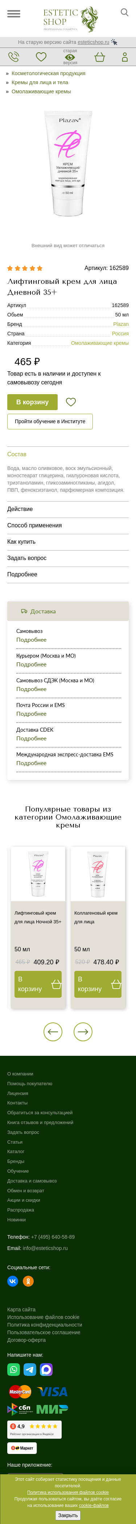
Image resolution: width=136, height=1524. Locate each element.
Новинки (16, 1219)
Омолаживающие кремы (41, 91)
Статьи (14, 1142)
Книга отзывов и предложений (40, 1122)
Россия (120, 333)
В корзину (32, 402)
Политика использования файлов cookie (68, 1492)
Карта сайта (21, 1309)
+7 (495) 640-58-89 (53, 1237)
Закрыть (68, 1515)
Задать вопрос (23, 1132)
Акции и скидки (23, 1200)
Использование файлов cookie (43, 1317)
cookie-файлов (94, 1505)
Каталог (15, 1151)
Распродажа (20, 1210)
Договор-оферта (26, 1340)
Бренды (15, 1161)
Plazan (121, 324)
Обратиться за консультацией (40, 1112)
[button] (53, 1031)
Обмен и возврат (25, 1190)
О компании (20, 1073)
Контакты (17, 1103)
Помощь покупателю (29, 1083)
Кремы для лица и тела (40, 82)
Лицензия (17, 1093)
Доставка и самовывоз (32, 1181)
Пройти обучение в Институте (50, 421)
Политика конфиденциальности (44, 1325)
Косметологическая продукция (49, 73)
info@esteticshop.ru (45, 1248)
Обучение (18, 1171)
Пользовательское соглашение (44, 1332)
